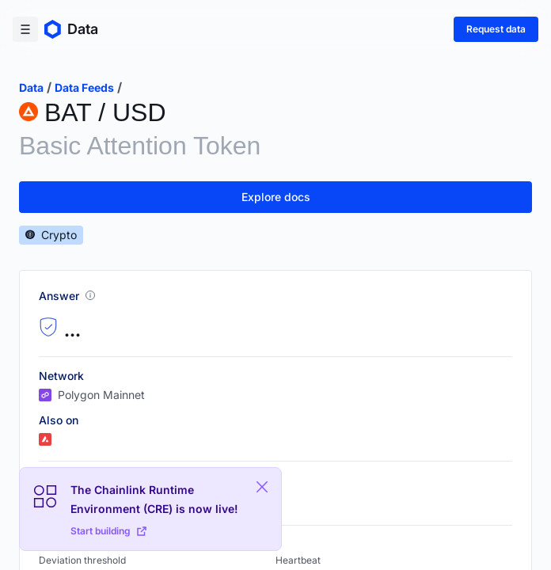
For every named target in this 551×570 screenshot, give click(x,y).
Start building (108, 531)
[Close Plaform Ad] (262, 487)
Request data (496, 29)
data (31, 87)
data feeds (84, 87)
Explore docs (275, 196)
